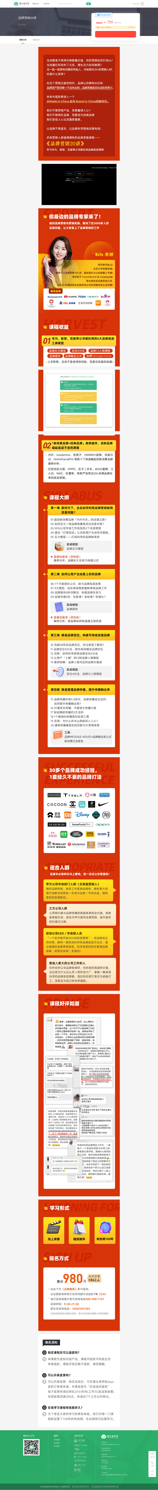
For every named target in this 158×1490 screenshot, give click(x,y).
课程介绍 (22, 40)
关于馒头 (57, 1446)
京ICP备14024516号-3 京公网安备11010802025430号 (94, 1487)
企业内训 (46, 4)
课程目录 (36, 40)
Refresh (69, 173)
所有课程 (57, 1440)
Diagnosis (89, 173)
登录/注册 (136, 4)
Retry (79, 173)
